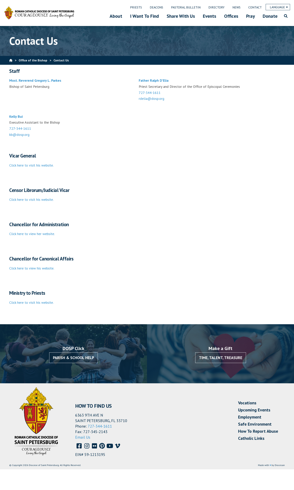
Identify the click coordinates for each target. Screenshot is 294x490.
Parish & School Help (73, 357)
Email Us (82, 437)
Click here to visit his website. (31, 165)
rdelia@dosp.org (151, 98)
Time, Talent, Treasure (220, 357)
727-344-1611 (150, 92)
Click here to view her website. (32, 234)
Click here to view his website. (31, 268)
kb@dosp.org (19, 134)
